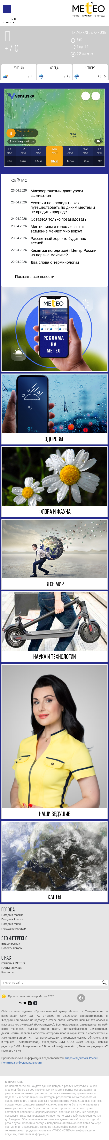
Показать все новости (34, 276)
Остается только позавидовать (58, 219)
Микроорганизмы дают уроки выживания (57, 193)
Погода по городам (13, 928)
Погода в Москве (12, 914)
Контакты (7, 972)
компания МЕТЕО (13, 963)
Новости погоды (11, 948)
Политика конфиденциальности (21, 1062)
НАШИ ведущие (11, 967)
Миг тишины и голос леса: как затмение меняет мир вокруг (57, 228)
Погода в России (12, 919)
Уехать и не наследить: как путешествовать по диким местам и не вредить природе (63, 207)
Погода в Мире (11, 923)
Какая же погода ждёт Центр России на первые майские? (63, 252)
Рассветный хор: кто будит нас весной (58, 240)
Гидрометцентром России (81, 1058)
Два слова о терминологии (55, 262)
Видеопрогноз (10, 943)
